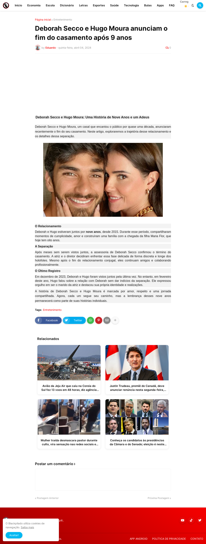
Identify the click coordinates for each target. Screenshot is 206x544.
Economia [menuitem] (34, 5)
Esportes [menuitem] (99, 5)
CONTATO (196, 538)
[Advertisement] (103, 84)
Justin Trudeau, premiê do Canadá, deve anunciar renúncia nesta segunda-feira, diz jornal (137, 388)
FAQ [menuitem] (172, 5)
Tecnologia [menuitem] (131, 5)
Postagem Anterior (48, 498)
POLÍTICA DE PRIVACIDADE (169, 538)
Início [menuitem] (18, 5)
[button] (193, 5)
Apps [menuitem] (160, 5)
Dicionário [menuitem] (67, 5)
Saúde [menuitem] (114, 5)
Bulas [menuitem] (148, 5)
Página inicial (43, 19)
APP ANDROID (138, 538)
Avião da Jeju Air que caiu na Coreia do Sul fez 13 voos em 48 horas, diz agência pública (69, 388)
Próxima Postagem (158, 498)
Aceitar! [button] (14, 535)
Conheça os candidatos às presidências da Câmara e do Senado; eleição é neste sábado (137, 442)
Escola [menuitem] (50, 5)
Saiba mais (27, 527)
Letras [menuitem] (83, 5)
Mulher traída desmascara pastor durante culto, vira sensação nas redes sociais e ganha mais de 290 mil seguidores (69, 442)
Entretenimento (62, 19)
